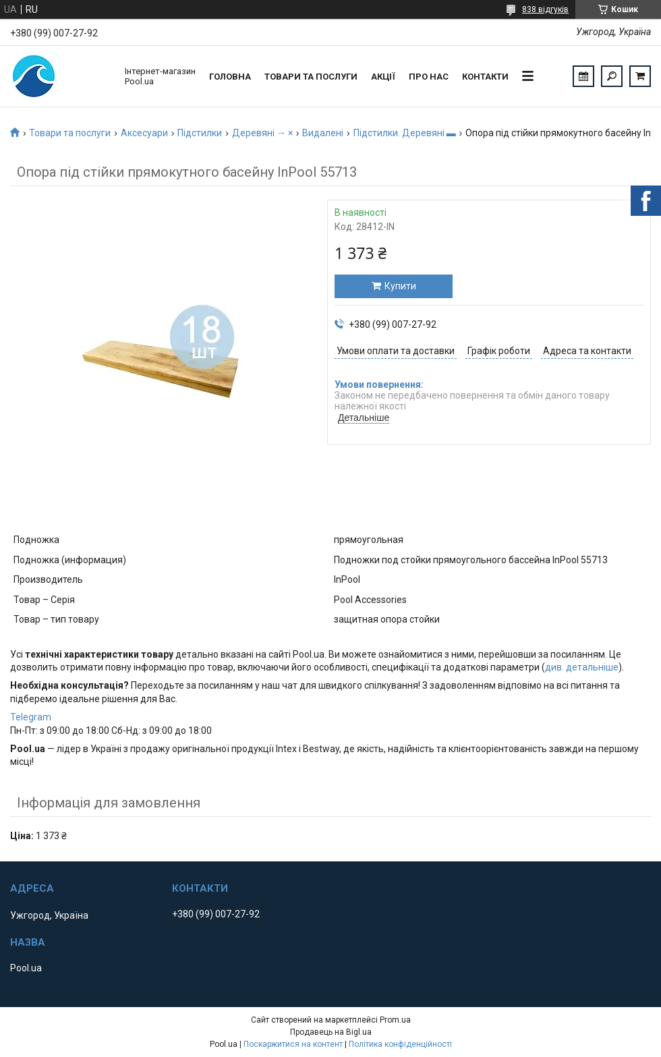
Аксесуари (144, 132)
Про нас (429, 77)
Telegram (30, 717)
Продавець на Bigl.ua (331, 1032)
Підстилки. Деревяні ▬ (404, 132)
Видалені (322, 132)
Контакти (485, 77)
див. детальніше (582, 667)
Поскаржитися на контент (293, 1044)
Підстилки (199, 132)
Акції (383, 77)
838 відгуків (545, 9)
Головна (230, 77)
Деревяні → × (262, 132)
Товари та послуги (310, 77)
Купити (400, 286)
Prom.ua (395, 1020)
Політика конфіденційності (400, 1044)
